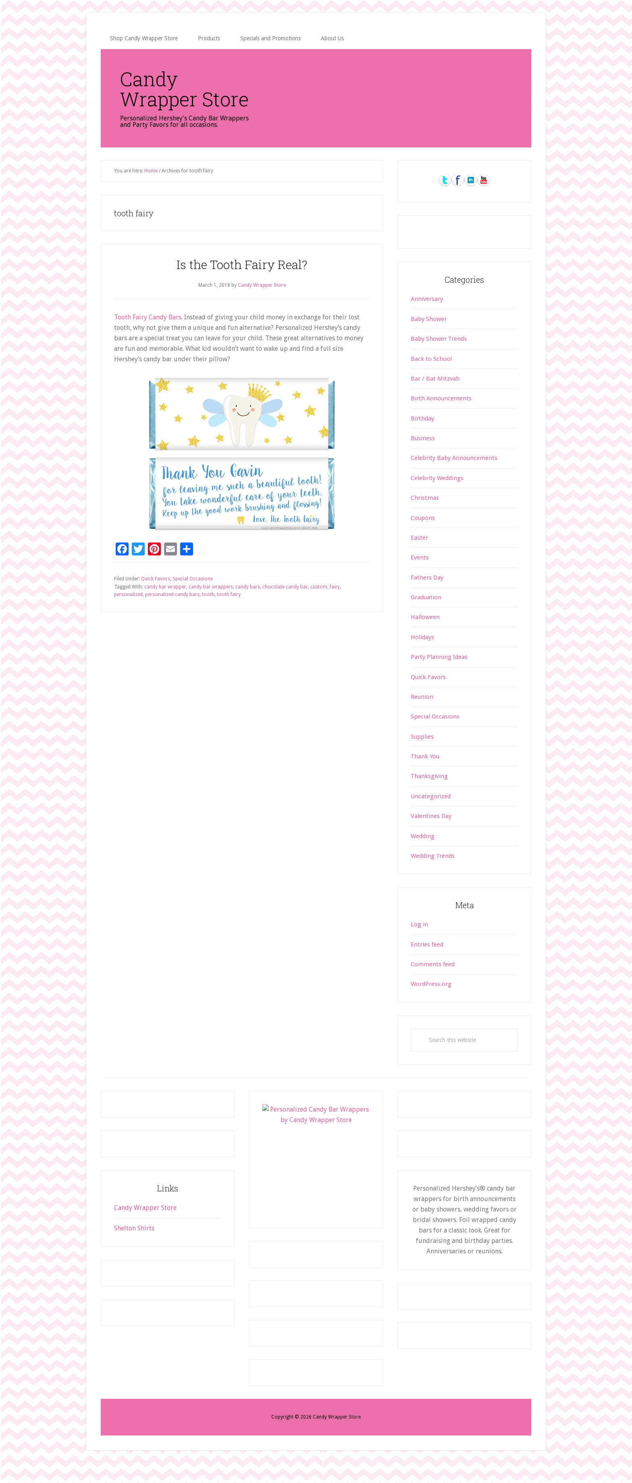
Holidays (422, 657)
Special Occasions (193, 599)
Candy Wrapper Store (160, 98)
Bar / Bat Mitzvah (435, 398)
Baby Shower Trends (439, 358)
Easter (419, 557)
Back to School (431, 379)
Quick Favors (155, 599)
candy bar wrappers (211, 607)
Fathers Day (427, 597)
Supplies (422, 756)
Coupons (423, 538)
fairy (335, 607)
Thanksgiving (429, 796)
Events (420, 577)
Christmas (425, 518)
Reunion (422, 717)
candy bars (247, 607)
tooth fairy (229, 614)
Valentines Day (431, 836)
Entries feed (427, 964)
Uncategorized (431, 816)
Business (423, 458)
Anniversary (427, 319)
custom (318, 607)
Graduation (426, 617)
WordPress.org (431, 1004)
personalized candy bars (172, 614)
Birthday (422, 438)
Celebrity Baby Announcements (454, 478)
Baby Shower (429, 339)
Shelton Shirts (134, 1248)
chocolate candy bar (285, 607)
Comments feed (433, 984)
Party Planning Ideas (439, 677)
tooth (208, 614)
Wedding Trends (433, 876)
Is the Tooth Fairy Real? (242, 284)
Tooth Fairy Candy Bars (147, 337)
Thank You (425, 776)
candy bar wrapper (165, 607)
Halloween (425, 637)
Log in (419, 944)
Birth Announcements (441, 418)
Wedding (422, 856)
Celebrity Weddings (437, 498)
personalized (128, 614)
